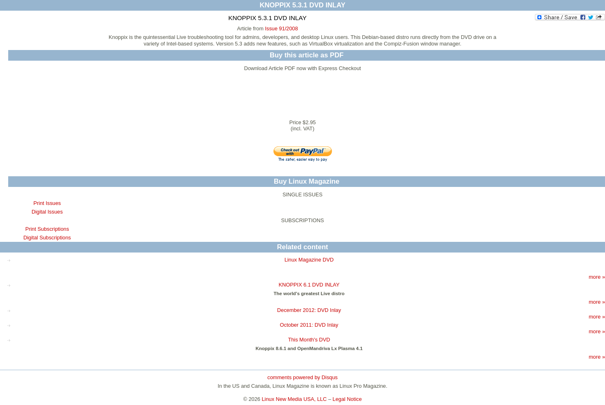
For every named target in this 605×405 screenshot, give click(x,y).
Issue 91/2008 (281, 28)
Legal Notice (347, 399)
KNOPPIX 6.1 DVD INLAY (309, 285)
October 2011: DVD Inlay (309, 325)
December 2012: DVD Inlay (309, 310)
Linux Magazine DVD (309, 260)
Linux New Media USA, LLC (294, 399)
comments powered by (302, 377)
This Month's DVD (309, 340)
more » (597, 277)
